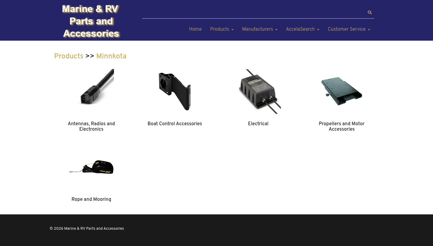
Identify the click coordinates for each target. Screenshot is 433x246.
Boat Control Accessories (175, 124)
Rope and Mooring (91, 200)
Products (219, 29)
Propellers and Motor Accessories (341, 126)
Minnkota (111, 56)
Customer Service (347, 29)
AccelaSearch (300, 29)
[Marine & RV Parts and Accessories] (91, 22)
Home (195, 29)
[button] (369, 12)
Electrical (258, 124)
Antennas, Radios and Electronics (91, 126)
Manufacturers (257, 29)
